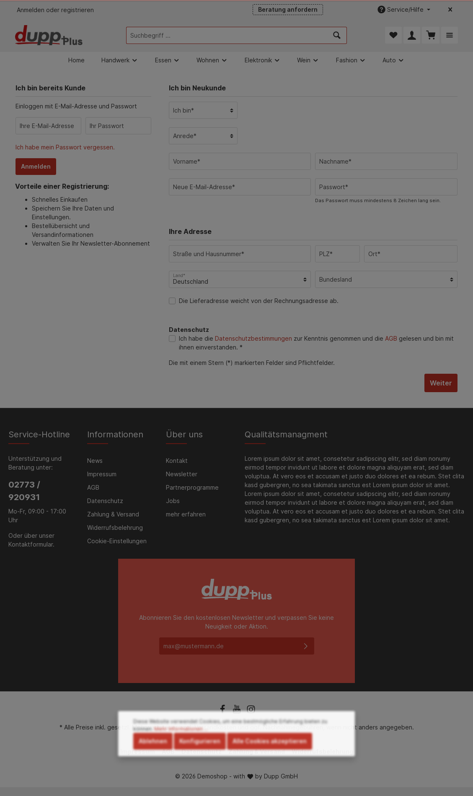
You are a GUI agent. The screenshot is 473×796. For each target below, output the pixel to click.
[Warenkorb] (430, 35)
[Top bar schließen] (450, 9)
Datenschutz (105, 500)
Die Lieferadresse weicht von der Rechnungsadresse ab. (259, 300)
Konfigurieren (199, 757)
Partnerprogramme (192, 487)
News (95, 460)
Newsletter (181, 474)
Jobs (173, 500)
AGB (391, 338)
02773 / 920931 (24, 491)
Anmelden (30, 9)
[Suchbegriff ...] (227, 35)
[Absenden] (305, 646)
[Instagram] (251, 712)
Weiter (441, 383)
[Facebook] (223, 712)
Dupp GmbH (281, 776)
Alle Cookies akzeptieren (270, 757)
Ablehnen (153, 757)
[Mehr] (449, 35)
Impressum (101, 474)
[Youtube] (237, 712)
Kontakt (177, 460)
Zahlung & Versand (113, 514)
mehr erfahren (186, 514)
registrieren (77, 9)
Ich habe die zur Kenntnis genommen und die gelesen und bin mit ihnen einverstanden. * (316, 343)
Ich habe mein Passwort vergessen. (65, 147)
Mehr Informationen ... (181, 745)
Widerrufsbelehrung (115, 527)
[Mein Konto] (411, 35)
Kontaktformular (30, 544)
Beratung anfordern (288, 9)
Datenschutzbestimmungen (253, 338)
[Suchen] (337, 35)
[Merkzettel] (393, 35)
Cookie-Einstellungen (117, 540)
